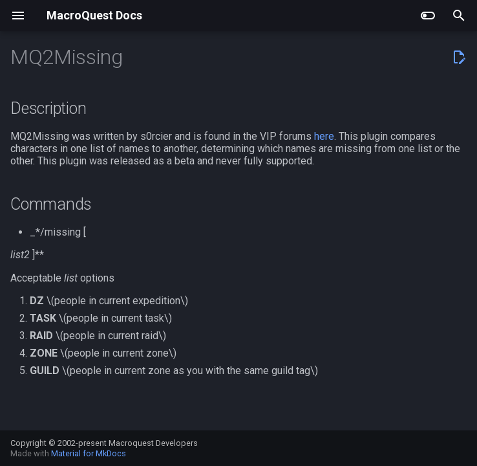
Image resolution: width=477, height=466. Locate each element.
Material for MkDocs (88, 453)
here (324, 136)
